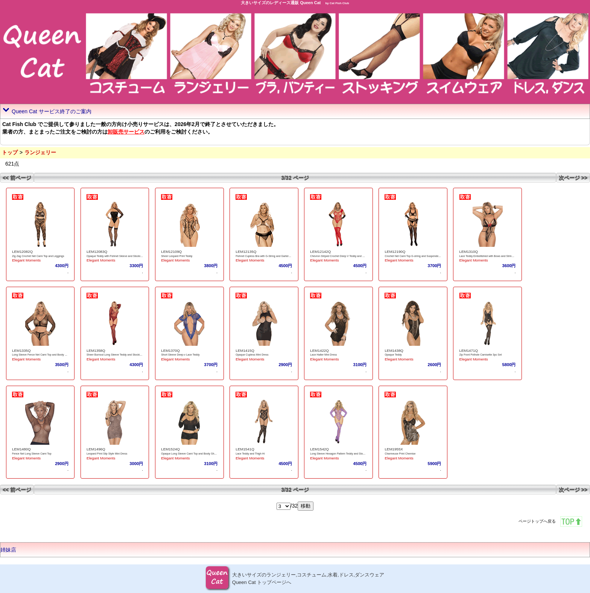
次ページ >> (573, 178)
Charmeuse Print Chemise (400, 453)
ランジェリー (40, 152)
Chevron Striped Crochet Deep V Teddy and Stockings (342, 256)
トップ (10, 152)
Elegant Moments (26, 260)
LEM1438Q (394, 350)
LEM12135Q (246, 251)
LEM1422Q (319, 350)
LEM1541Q (245, 449)
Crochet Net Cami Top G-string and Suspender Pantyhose (418, 256)
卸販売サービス (126, 132)
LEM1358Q (96, 350)
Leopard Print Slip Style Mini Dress (107, 453)
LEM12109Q (171, 251)
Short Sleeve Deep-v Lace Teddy (180, 354)
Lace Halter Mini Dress (323, 354)
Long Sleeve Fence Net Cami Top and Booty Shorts (42, 354)
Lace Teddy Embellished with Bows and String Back (489, 256)
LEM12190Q (395, 251)
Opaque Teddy (393, 354)
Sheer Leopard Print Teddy (176, 256)
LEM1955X (394, 449)
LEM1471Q (468, 350)
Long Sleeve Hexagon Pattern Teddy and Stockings (340, 453)
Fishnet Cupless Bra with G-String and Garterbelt (264, 256)
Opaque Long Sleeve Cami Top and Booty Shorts (190, 453)
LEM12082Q (22, 251)
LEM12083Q (97, 251)
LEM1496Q (96, 449)
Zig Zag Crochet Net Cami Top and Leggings (38, 256)
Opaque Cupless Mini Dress (252, 354)
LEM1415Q (245, 350)
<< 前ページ (17, 178)
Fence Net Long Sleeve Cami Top (32, 453)
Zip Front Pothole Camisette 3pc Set (480, 354)
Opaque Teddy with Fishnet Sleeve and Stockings (115, 256)
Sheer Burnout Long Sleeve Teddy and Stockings (115, 354)
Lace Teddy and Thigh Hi (250, 453)
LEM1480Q (21, 449)
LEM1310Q (468, 251)
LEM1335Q (21, 350)
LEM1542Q (319, 449)
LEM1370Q (170, 350)
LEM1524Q (170, 449)
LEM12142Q (320, 251)
